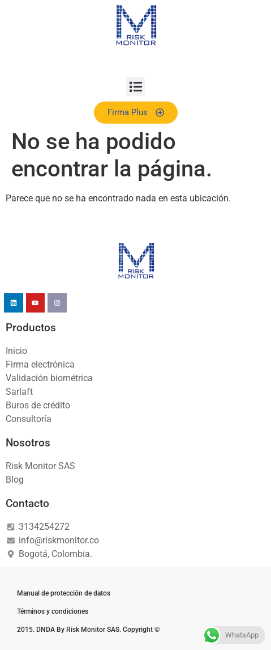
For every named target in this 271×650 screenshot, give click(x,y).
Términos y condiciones (52, 611)
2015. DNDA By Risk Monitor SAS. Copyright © (88, 630)
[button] (135, 86)
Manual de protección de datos (63, 593)
